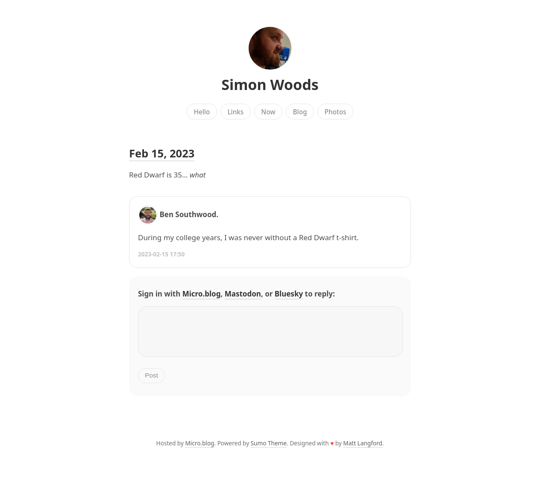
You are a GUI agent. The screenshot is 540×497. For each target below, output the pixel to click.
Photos (335, 112)
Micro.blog (201, 294)
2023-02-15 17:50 (161, 254)
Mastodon (243, 294)
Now (268, 112)
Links (235, 112)
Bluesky (289, 294)
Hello (202, 112)
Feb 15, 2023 (161, 153)
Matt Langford (362, 450)
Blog (300, 112)
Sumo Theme (269, 450)
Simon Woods (270, 84)
